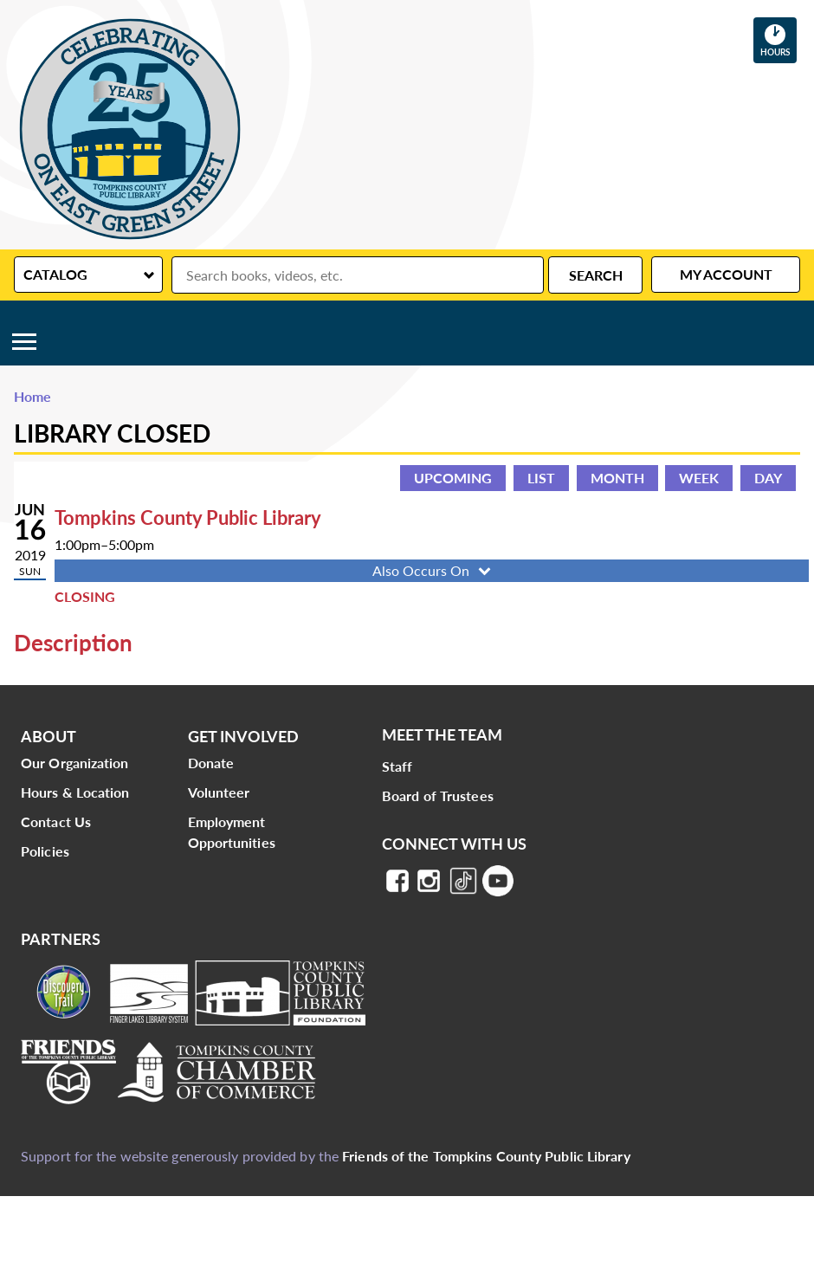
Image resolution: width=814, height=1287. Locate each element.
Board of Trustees (438, 795)
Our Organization (75, 762)
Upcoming (453, 477)
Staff (397, 766)
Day (768, 477)
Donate (211, 762)
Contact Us (56, 821)
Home (32, 396)
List (541, 477)
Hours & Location (75, 792)
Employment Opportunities (231, 831)
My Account (726, 274)
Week (699, 477)
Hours (778, 40)
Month (617, 477)
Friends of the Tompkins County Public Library (486, 1156)
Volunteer (219, 792)
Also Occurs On (433, 570)
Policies (45, 851)
